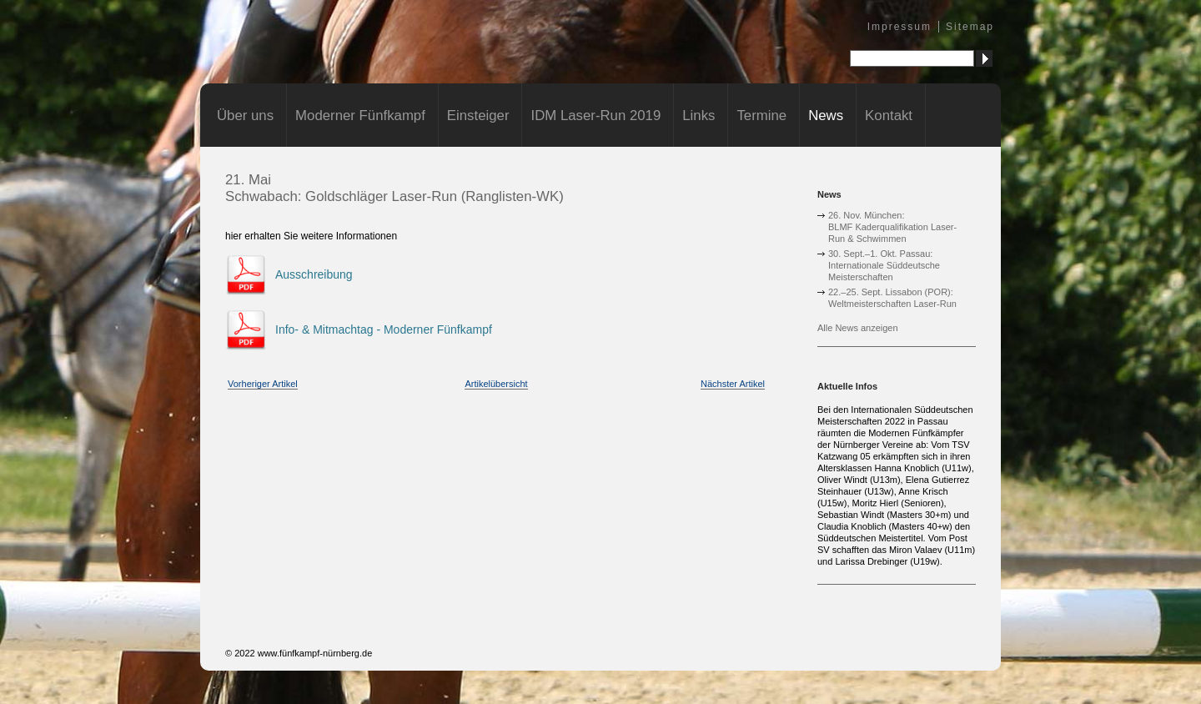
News (825, 115)
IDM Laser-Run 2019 (595, 115)
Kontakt (888, 115)
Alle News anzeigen (857, 328)
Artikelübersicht (496, 384)
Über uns (245, 115)
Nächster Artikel (733, 384)
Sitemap (970, 27)
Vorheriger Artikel (263, 384)
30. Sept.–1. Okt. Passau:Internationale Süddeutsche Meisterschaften (884, 265)
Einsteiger (478, 115)
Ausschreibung (314, 274)
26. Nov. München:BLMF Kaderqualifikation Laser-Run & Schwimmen (892, 227)
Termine (761, 115)
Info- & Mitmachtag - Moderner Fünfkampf (383, 329)
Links (698, 115)
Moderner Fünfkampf (360, 115)
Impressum (899, 27)
